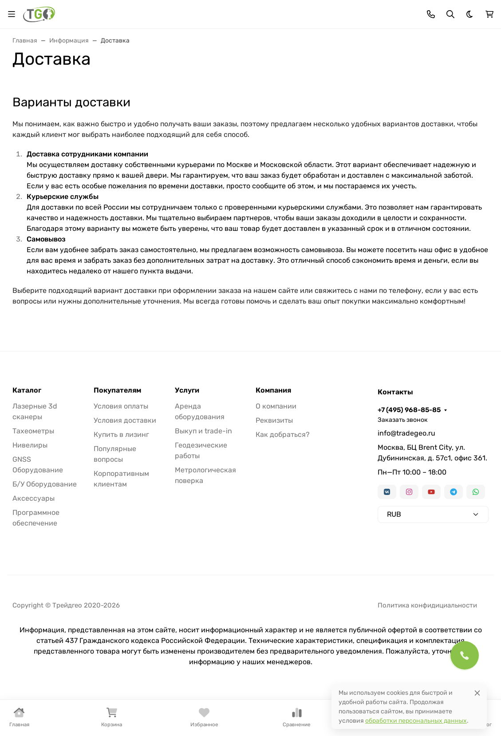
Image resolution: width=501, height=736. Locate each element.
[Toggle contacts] (431, 14)
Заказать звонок (403, 420)
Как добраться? (283, 434)
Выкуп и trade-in (203, 431)
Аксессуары (33, 498)
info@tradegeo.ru (406, 433)
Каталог (26, 390)
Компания (273, 390)
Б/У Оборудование (44, 484)
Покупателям (117, 390)
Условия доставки (125, 420)
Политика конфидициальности (427, 605)
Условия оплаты (121, 406)
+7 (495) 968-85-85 (409, 410)
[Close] (477, 692)
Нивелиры (29, 445)
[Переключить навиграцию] (12, 14)
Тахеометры (33, 431)
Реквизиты (274, 420)
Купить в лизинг (121, 434)
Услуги (187, 390)
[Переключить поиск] (450, 14)
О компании (276, 406)
